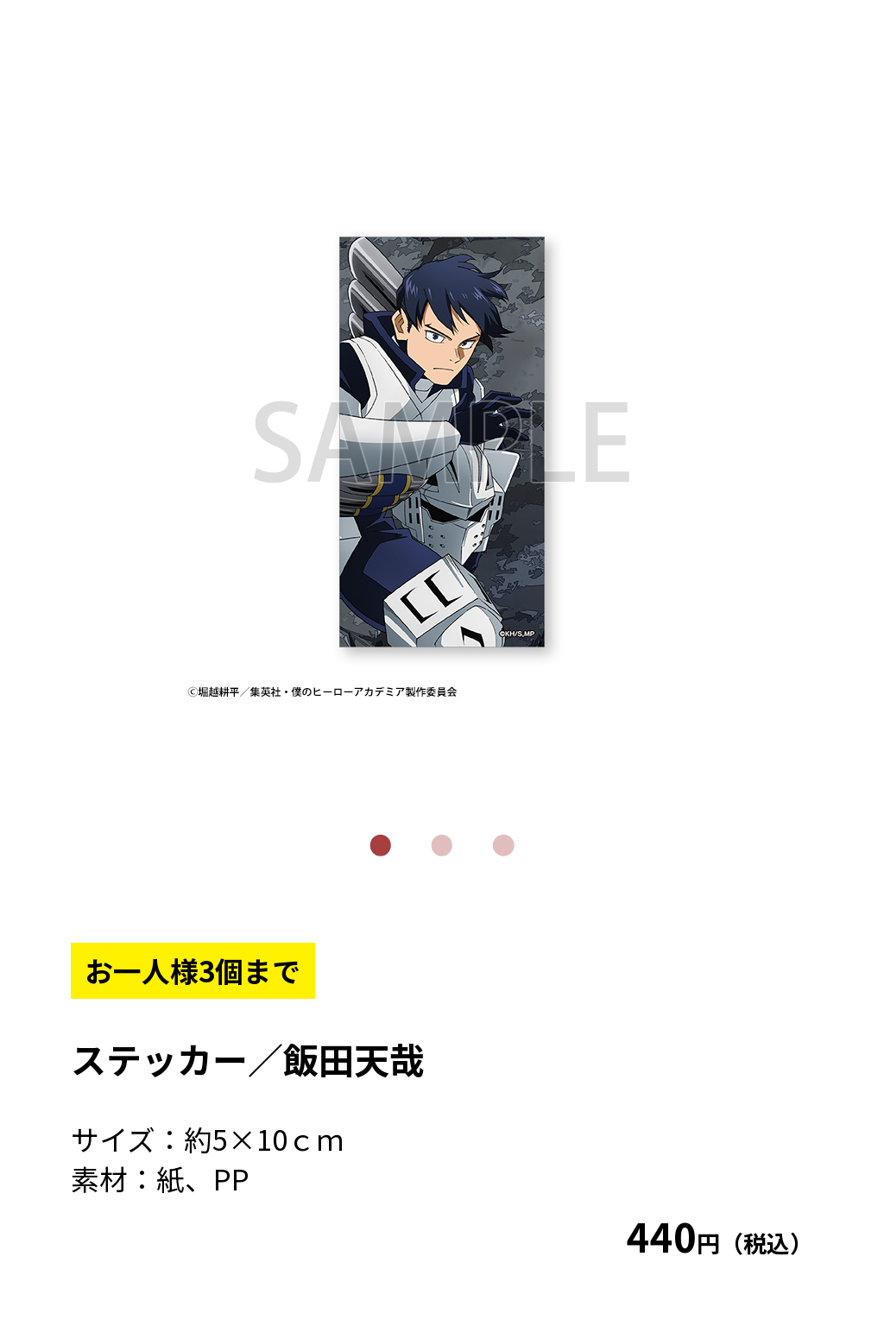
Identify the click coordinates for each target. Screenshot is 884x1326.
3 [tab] (503, 845)
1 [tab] (380, 845)
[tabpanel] (442, 442)
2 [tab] (442, 845)
